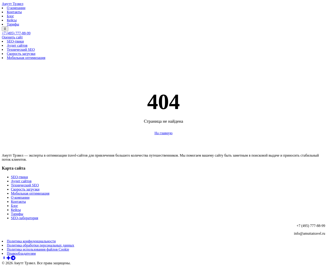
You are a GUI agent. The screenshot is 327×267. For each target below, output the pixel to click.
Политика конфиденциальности (31, 241)
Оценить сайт (12, 37)
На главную (163, 133)
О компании (16, 8)
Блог (10, 16)
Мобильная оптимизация (26, 58)
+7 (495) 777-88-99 (16, 33)
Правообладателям (21, 253)
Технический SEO (21, 49)
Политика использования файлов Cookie (38, 249)
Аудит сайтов (17, 45)
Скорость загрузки (21, 54)
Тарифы (13, 24)
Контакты (14, 12)
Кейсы (12, 20)
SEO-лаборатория (24, 218)
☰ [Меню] (5, 29)
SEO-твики (15, 41)
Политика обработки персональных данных (40, 245)
